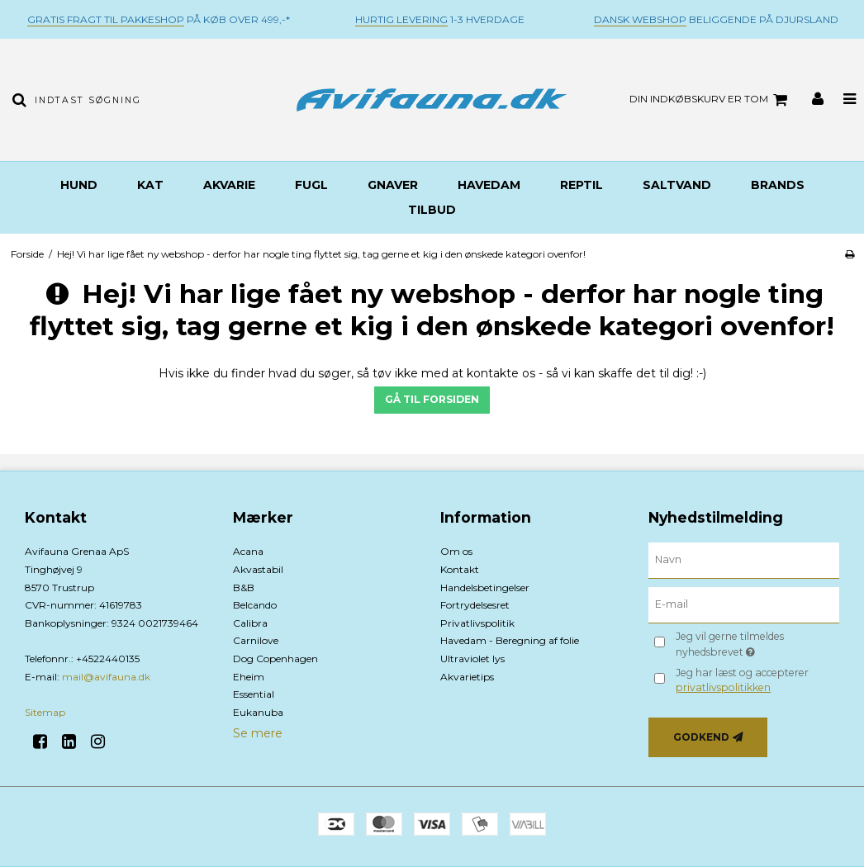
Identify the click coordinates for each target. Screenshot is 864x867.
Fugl (311, 185)
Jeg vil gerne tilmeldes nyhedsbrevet (755, 643)
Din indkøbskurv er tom (710, 99)
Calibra (250, 623)
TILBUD (432, 209)
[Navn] (744, 559)
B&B (243, 587)
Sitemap (45, 712)
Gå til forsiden (432, 399)
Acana (248, 551)
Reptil (581, 185)
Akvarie (229, 185)
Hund (78, 185)
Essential (253, 694)
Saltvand (677, 185)
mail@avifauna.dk (106, 676)
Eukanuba (258, 712)
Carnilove (255, 640)
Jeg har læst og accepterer (742, 680)
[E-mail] (744, 604)
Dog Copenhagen (275, 658)
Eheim (248, 676)
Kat (150, 185)
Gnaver (393, 185)
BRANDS (778, 185)
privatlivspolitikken (723, 687)
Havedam (489, 185)
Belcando (255, 605)
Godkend (701, 737)
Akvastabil (258, 569)
